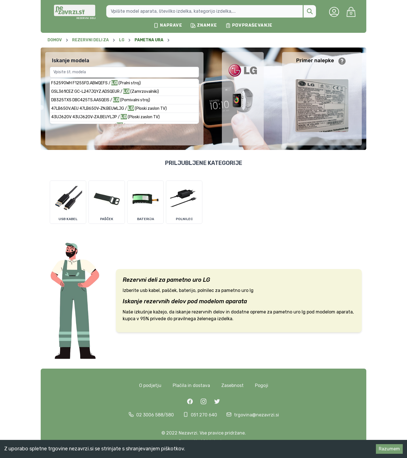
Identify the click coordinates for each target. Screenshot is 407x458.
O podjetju (150, 385)
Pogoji (261, 385)
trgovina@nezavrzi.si (256, 415)
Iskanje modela (70, 60)
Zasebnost (232, 385)
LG (206, 279)
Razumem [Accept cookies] (389, 448)
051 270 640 (204, 415)
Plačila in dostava (191, 385)
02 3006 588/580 (155, 415)
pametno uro (184, 279)
